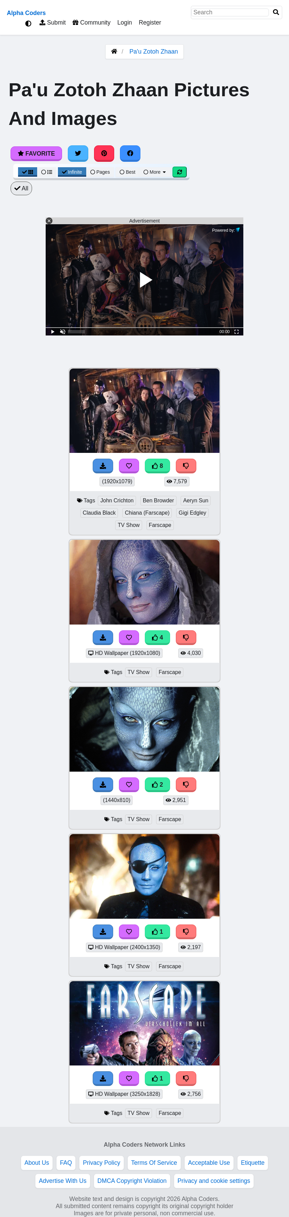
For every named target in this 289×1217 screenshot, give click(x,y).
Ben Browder (158, 500)
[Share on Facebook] (130, 153)
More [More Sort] (155, 172)
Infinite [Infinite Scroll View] (72, 172)
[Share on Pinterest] (104, 153)
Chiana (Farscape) (147, 513)
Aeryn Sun (195, 500)
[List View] (46, 172)
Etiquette (252, 1162)
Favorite (36, 153)
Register (150, 22)
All (21, 188)
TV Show (128, 525)
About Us (37, 1162)
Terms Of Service (154, 1162)
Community (91, 22)
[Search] (276, 12)
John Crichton (117, 500)
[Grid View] (27, 172)
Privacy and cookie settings (214, 1180)
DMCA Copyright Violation (132, 1180)
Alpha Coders (26, 13)
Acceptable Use (209, 1162)
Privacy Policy (101, 1162)
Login (124, 22)
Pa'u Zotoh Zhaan (154, 51)
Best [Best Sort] (127, 172)
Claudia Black (99, 513)
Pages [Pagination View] (100, 172)
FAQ (66, 1162)
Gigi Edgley (192, 513)
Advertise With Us (63, 1180)
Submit (53, 22)
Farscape (160, 525)
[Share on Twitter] (78, 153)
